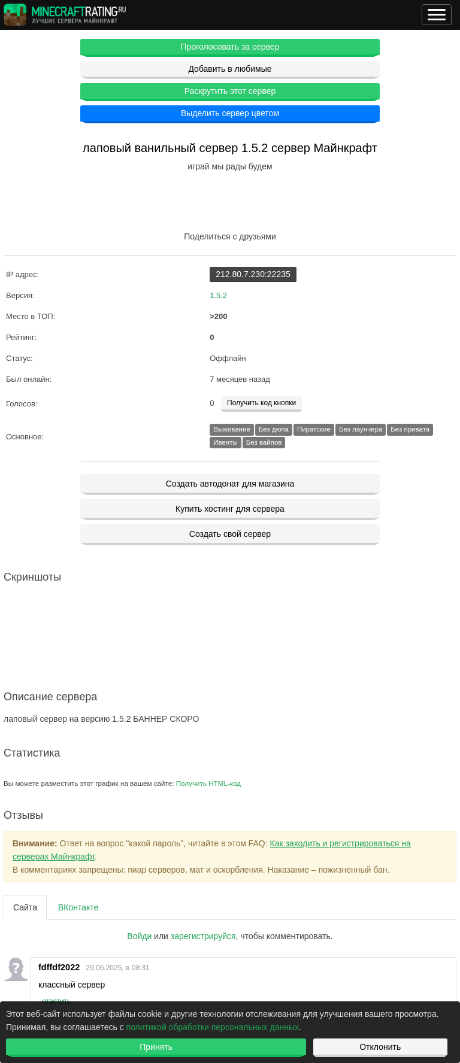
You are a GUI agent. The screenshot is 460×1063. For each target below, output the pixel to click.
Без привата (410, 429)
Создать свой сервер (230, 534)
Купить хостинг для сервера (230, 509)
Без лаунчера (360, 429)
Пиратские (314, 429)
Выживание (231, 429)
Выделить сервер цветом (230, 113)
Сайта (25, 907)
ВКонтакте (78, 907)
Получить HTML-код (208, 783)
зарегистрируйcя (203, 936)
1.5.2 (218, 295)
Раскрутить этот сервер (230, 91)
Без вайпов (264, 442)
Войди (139, 936)
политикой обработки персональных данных (212, 1027)
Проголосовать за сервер (230, 46)
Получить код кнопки (261, 403)
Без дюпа (274, 429)
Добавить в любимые (229, 69)
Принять (156, 1047)
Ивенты (225, 442)
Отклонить (380, 1047)
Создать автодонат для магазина (230, 483)
